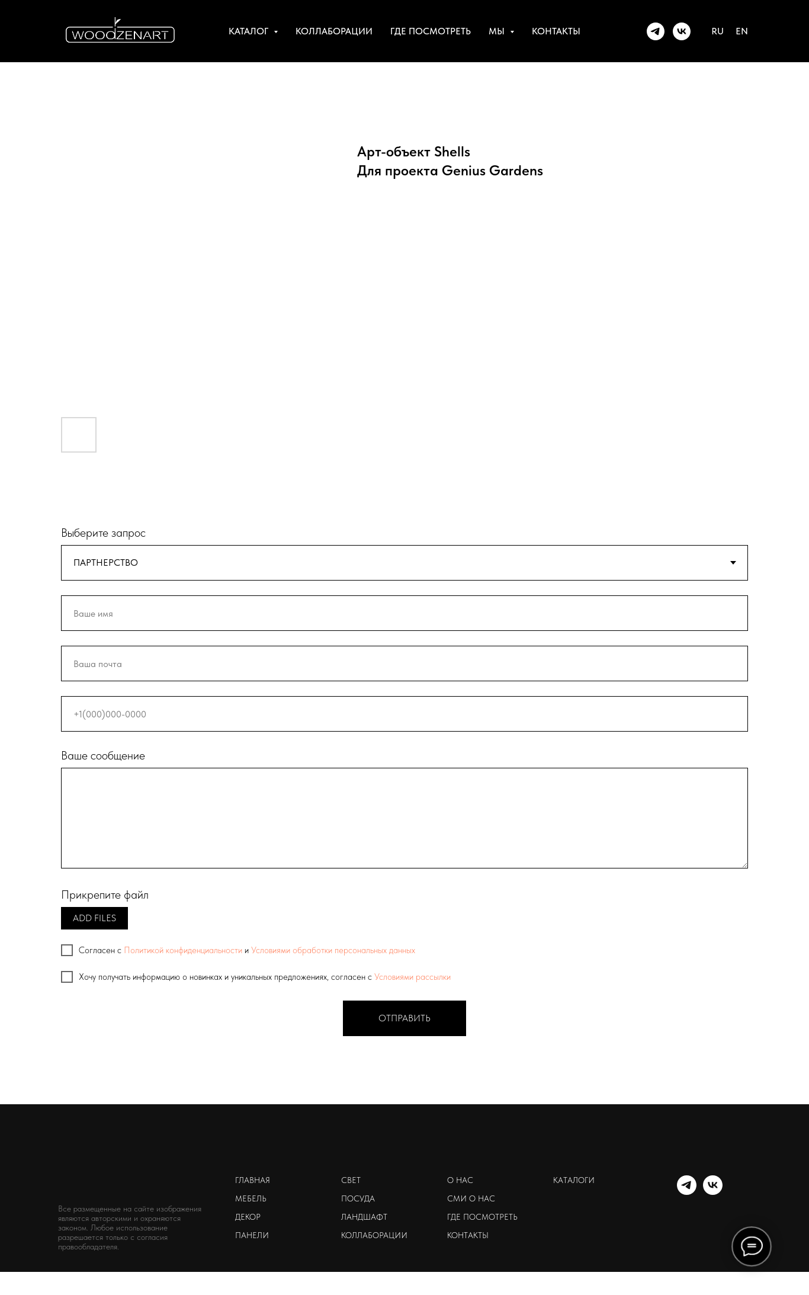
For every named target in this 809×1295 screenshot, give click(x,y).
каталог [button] (250, 31)
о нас (460, 1180)
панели (252, 1235)
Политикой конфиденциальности (183, 950)
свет (351, 1180)
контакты (556, 31)
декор (248, 1217)
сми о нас (471, 1198)
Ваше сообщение (103, 755)
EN (742, 31)
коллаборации (334, 31)
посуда (358, 1198)
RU (717, 31)
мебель (251, 1198)
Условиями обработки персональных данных (333, 950)
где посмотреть (430, 31)
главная (252, 1180)
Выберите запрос (103, 532)
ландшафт (364, 1217)
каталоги (574, 1180)
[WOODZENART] (655, 31)
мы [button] (498, 31)
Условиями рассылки (412, 977)
